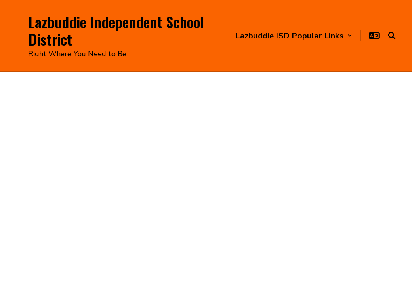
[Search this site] (392, 36)
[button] (293, 35)
